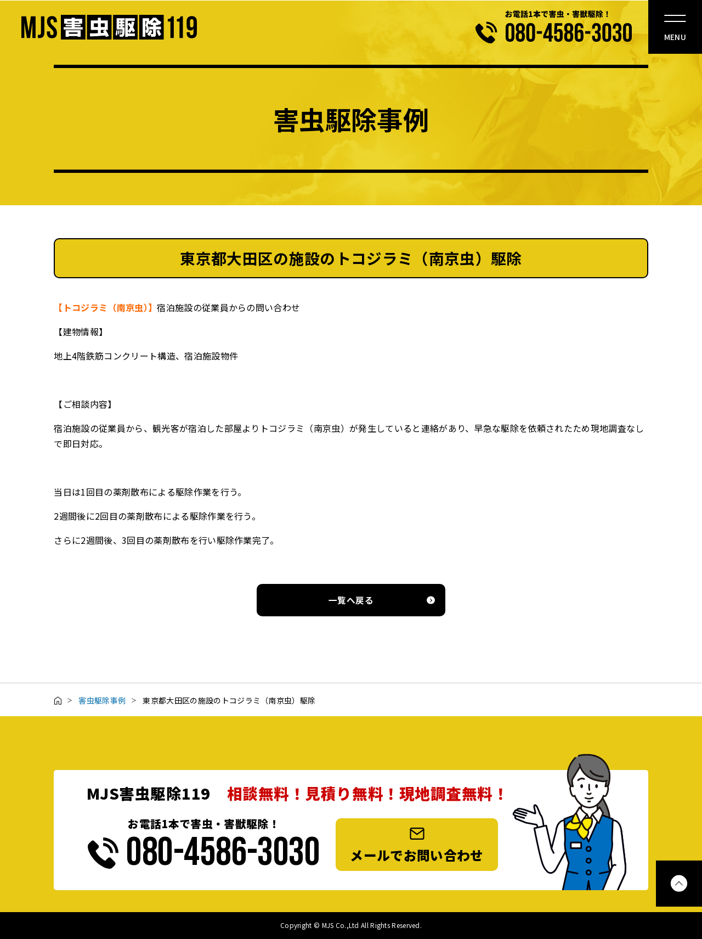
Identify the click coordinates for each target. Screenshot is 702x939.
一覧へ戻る (351, 600)
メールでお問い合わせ (416, 846)
